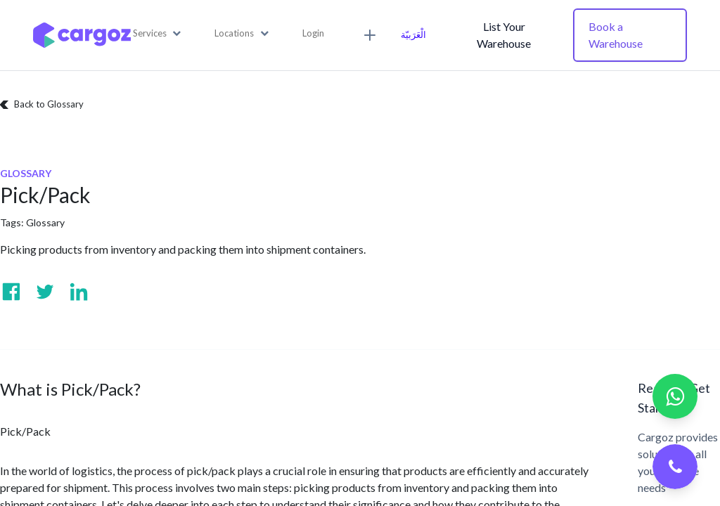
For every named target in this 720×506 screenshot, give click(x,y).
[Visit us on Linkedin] (79, 291)
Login (313, 33)
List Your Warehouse (504, 35)
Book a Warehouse (616, 35)
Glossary (45, 222)
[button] (157, 33)
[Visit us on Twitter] (45, 291)
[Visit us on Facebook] (11, 291)
